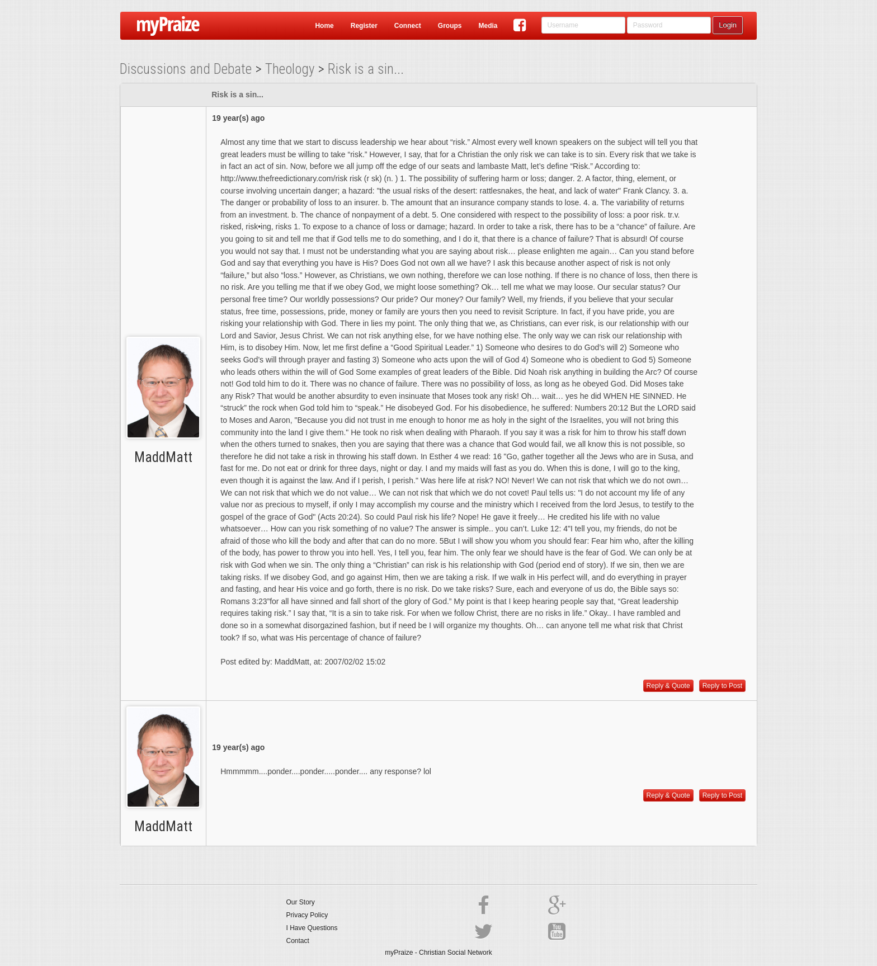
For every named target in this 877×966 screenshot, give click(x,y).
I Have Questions (312, 928)
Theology (289, 69)
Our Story (300, 902)
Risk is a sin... (366, 69)
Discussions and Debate (186, 69)
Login (728, 25)
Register (364, 26)
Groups (450, 26)
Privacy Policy (307, 915)
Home (324, 26)
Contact (297, 941)
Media (487, 26)
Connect (407, 26)
